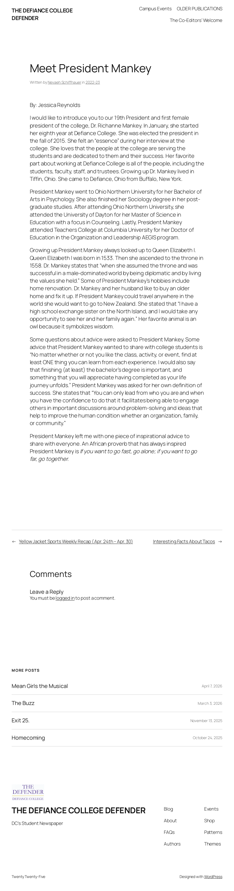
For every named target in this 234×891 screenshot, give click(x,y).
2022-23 (93, 82)
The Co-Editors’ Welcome (196, 20)
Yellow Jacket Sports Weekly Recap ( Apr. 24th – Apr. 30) (76, 541)
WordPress (213, 876)
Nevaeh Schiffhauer (64, 82)
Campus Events (155, 8)
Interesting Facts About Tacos (184, 541)
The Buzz (23, 703)
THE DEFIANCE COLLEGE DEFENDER (79, 810)
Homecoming (28, 738)
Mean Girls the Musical (40, 686)
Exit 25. (21, 720)
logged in (65, 598)
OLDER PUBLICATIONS (199, 8)
